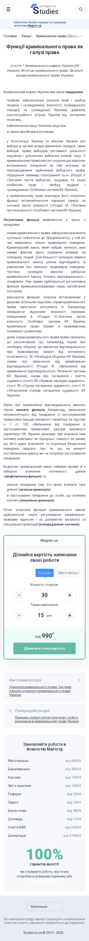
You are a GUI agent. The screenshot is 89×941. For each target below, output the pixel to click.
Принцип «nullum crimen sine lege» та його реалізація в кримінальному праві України (47, 719)
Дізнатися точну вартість (44, 648)
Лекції (26, 36)
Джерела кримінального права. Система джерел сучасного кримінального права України (40, 691)
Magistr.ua (34, 25)
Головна (10, 36)
